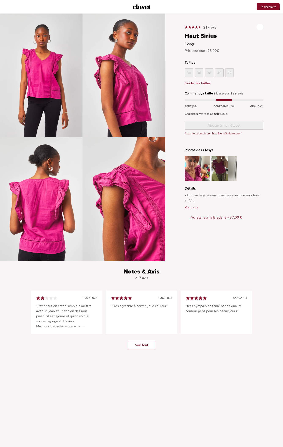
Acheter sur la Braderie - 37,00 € (216, 217)
